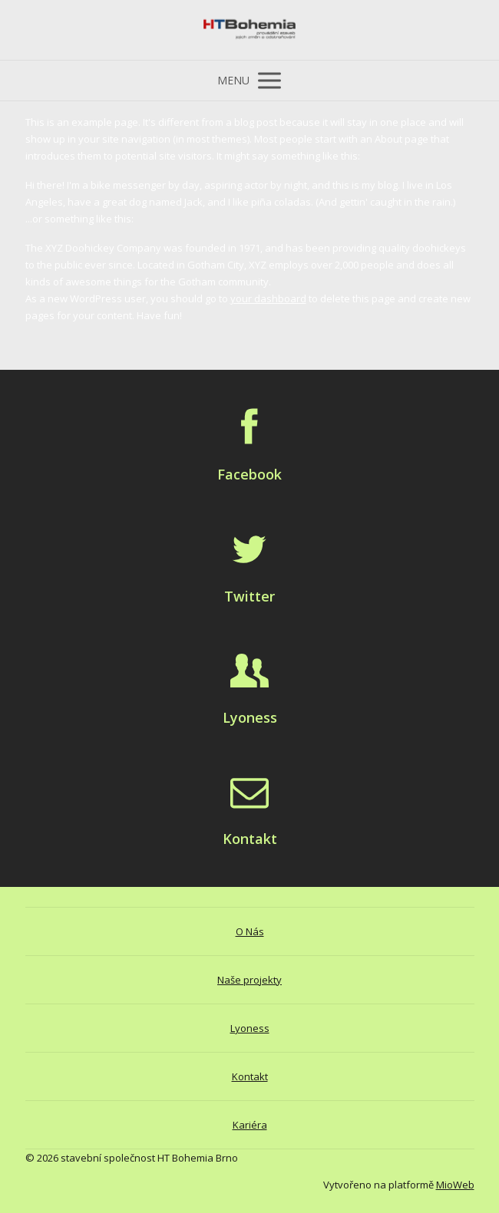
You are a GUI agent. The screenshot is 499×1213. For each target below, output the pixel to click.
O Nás (250, 931)
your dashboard (268, 298)
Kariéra (250, 1125)
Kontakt (250, 1076)
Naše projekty (249, 980)
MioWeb (455, 1185)
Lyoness (249, 1028)
